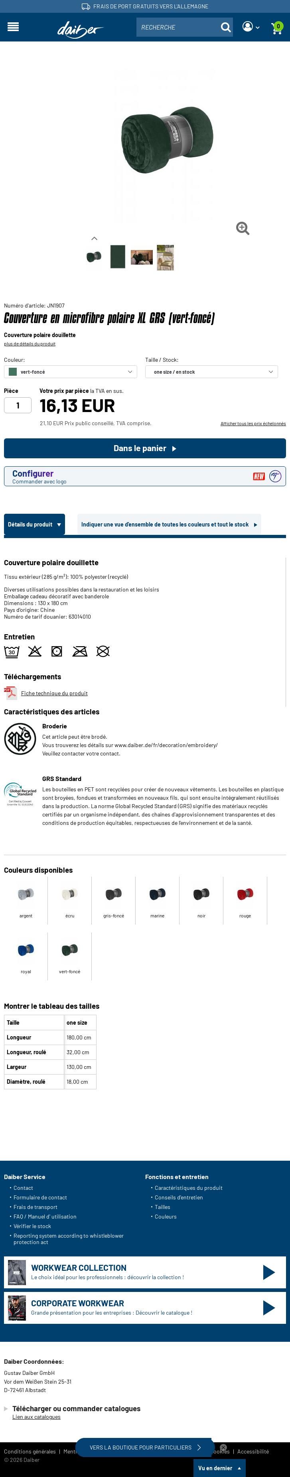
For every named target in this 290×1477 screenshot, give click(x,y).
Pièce (11, 391)
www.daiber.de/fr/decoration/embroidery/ (166, 744)
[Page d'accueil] (81, 30)
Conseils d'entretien (179, 1197)
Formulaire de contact (40, 1197)
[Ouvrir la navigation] (13, 27)
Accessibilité (253, 1451)
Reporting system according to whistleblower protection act (69, 1238)
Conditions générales (30, 1451)
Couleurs (166, 1216)
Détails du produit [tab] (30, 524)
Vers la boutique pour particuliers (146, 1447)
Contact (23, 1187)
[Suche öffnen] (226, 27)
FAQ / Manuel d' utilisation (45, 1216)
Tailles (162, 1206)
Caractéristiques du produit (189, 1187)
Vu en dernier (215, 1468)
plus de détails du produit (29, 343)
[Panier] (277, 27)
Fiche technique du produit (46, 693)
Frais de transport (35, 1206)
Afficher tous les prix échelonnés (253, 423)
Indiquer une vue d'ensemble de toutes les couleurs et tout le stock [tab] (165, 524)
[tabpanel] (145, 815)
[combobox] (184, 27)
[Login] (251, 27)
